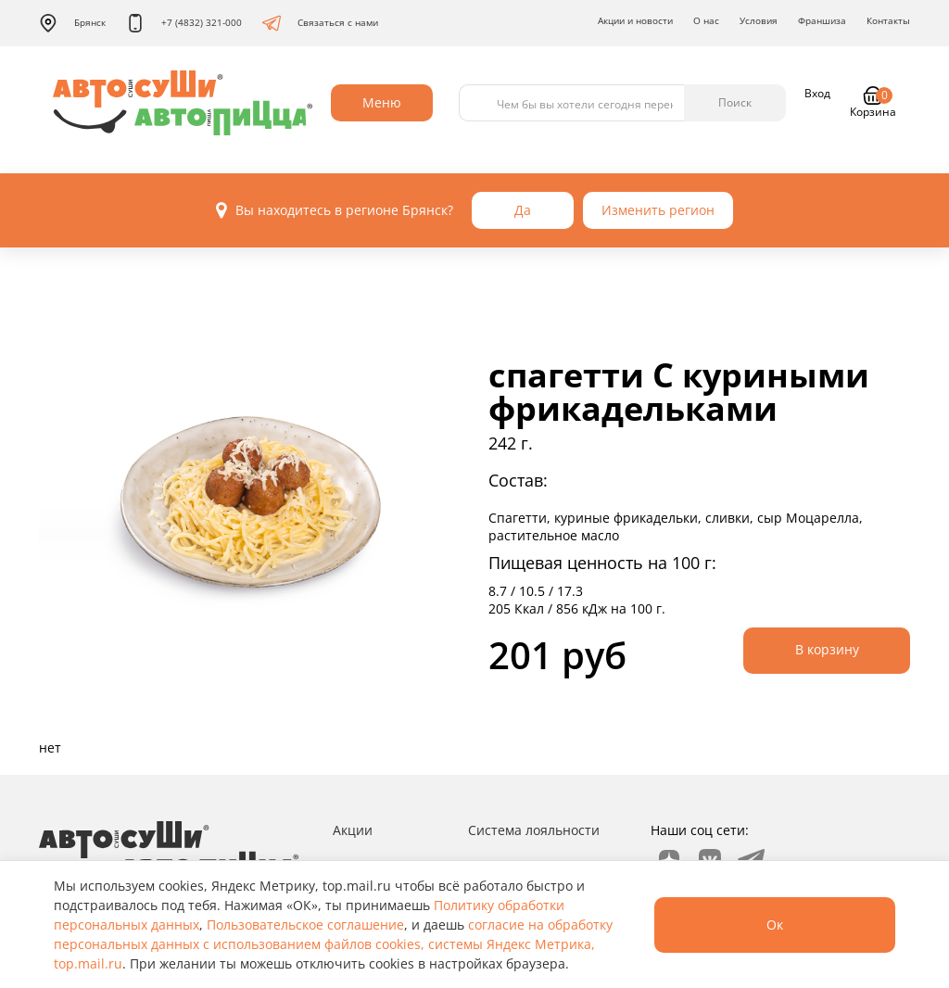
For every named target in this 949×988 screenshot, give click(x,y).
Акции (353, 830)
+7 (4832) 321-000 (184, 23)
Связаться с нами (320, 23)
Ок (774, 924)
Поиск (735, 102)
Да (522, 210)
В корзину (827, 649)
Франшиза (822, 20)
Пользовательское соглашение (305, 924)
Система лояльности (534, 830)
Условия (759, 20)
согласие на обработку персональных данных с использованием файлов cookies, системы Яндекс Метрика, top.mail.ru (333, 944)
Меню (381, 102)
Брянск (72, 23)
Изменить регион (658, 210)
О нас (706, 20)
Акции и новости (635, 20)
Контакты (888, 20)
